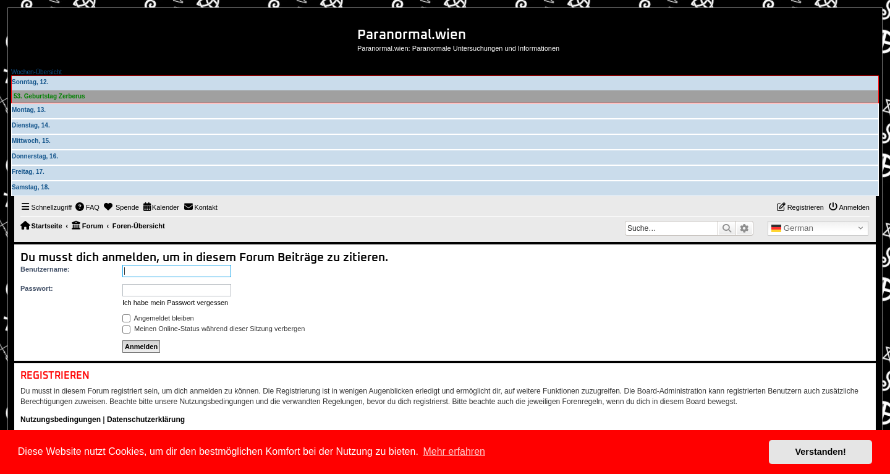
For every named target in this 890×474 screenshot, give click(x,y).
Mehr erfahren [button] (454, 451)
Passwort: (36, 288)
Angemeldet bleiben (158, 318)
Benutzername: (44, 269)
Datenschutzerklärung (146, 419)
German (792, 228)
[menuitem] (87, 207)
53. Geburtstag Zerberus (49, 96)
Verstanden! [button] (820, 452)
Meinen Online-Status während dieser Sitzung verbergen (213, 328)
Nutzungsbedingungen (60, 419)
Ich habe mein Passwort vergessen (175, 302)
